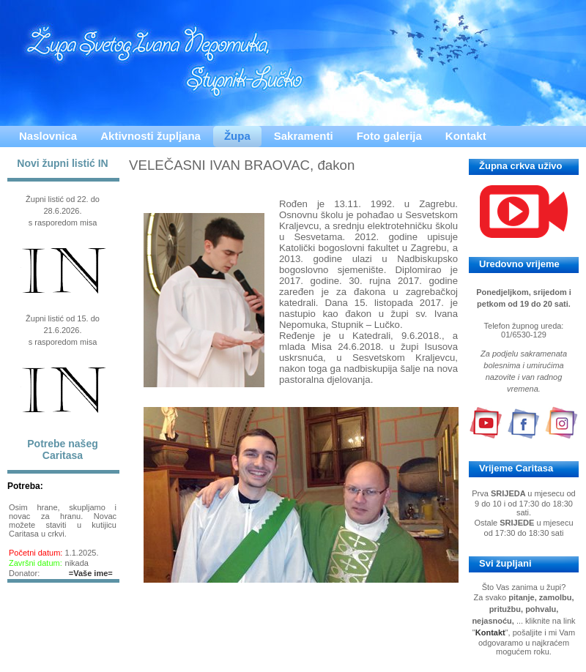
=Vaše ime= (91, 573)
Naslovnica (48, 136)
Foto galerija (389, 136)
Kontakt (465, 136)
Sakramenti (303, 136)
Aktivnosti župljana (150, 136)
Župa (237, 136)
